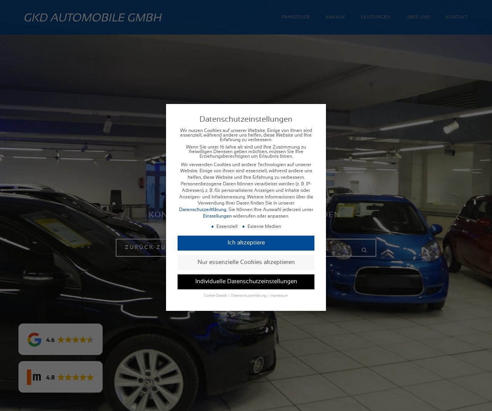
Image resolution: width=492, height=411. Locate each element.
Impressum (279, 290)
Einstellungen (217, 210)
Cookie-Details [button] (216, 290)
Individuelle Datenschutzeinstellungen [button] (246, 276)
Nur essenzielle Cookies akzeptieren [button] (246, 256)
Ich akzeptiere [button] (246, 237)
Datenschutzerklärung (202, 203)
